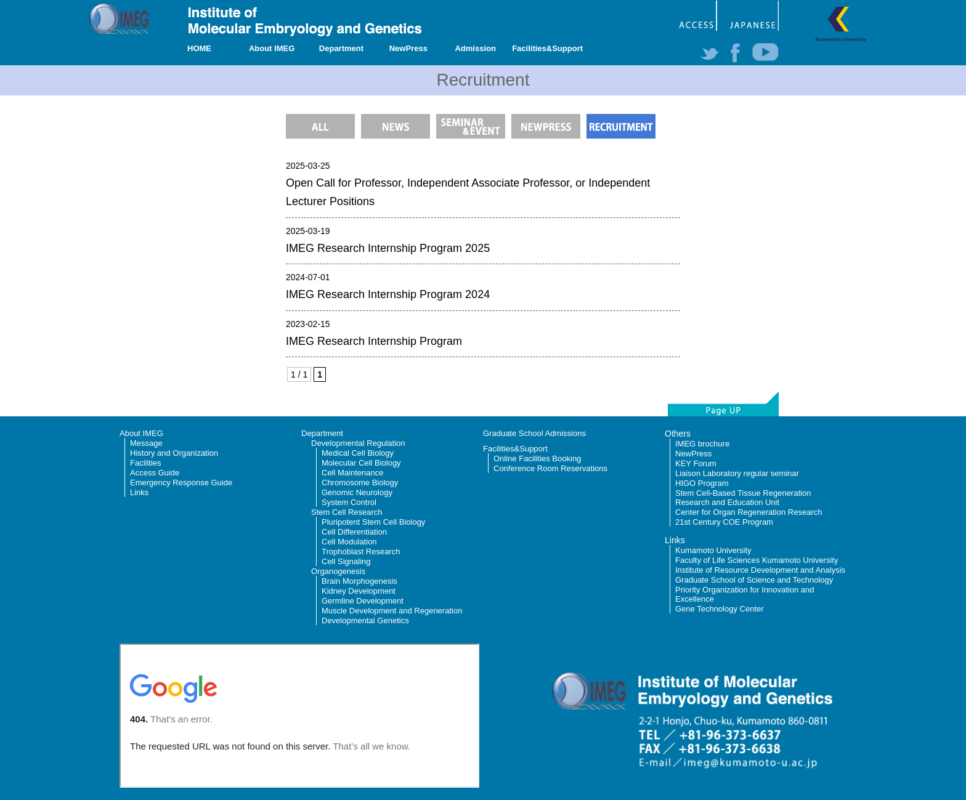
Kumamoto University (713, 550)
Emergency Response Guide (181, 482)
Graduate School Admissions (534, 433)
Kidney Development (359, 591)
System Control (349, 502)
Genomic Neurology (357, 492)
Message (146, 443)
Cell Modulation (349, 541)
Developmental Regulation (358, 443)
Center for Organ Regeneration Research (748, 512)
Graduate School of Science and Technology (754, 579)
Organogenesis (338, 571)
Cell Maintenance (352, 472)
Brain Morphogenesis (359, 581)
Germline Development (363, 600)
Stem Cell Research (347, 512)
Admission (475, 48)
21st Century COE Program (724, 522)
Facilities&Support (547, 48)
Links (139, 492)
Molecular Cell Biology (361, 462)
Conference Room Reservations (550, 468)
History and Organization (174, 453)
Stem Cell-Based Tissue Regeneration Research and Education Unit (743, 497)
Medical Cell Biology (358, 453)
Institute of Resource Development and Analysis (760, 570)
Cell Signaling (346, 561)
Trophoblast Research (361, 551)
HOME (199, 48)
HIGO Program (702, 483)
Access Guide (154, 472)
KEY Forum (695, 463)
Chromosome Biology (360, 482)
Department (341, 48)
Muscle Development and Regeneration (392, 610)
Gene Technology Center (719, 608)
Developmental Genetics (365, 620)
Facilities (145, 462)
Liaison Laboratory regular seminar (737, 473)
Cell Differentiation (354, 531)
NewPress (408, 48)
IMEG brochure (702, 443)
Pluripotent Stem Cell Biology (373, 522)
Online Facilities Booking (537, 458)
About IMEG (271, 48)
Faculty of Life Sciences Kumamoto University (756, 560)
